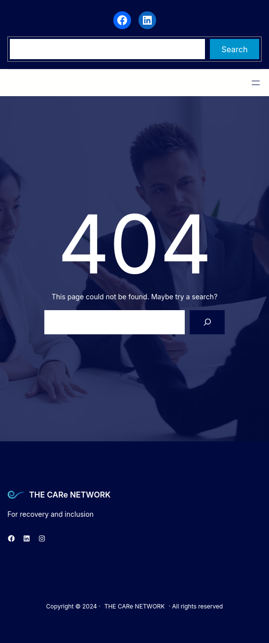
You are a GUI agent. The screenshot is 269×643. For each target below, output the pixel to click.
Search (235, 49)
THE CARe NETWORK (69, 495)
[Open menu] (256, 83)
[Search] (207, 322)
